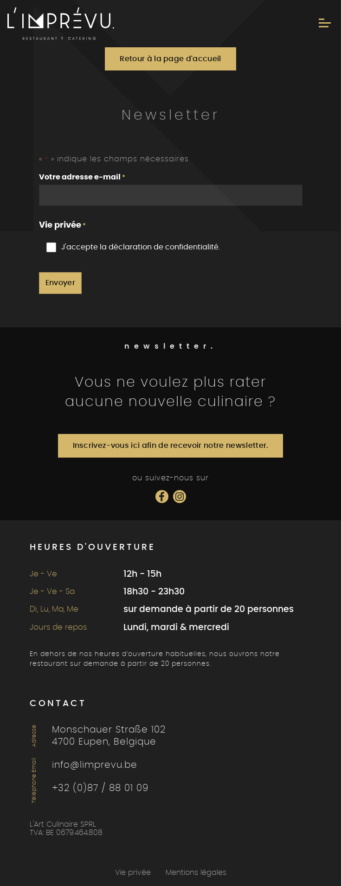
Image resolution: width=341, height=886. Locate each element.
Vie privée (133, 872)
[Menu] (325, 23)
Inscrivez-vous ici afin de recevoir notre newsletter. (171, 445)
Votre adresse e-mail (82, 177)
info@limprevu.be (94, 765)
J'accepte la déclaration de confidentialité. (140, 247)
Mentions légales (196, 872)
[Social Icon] (161, 496)
